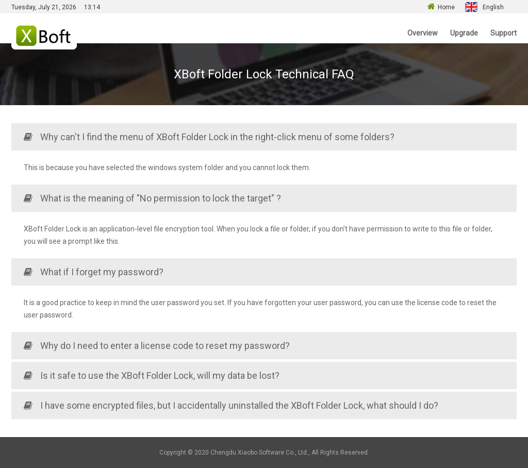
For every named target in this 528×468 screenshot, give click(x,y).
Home (446, 7)
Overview (422, 33)
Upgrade (464, 33)
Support (503, 33)
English (493, 7)
